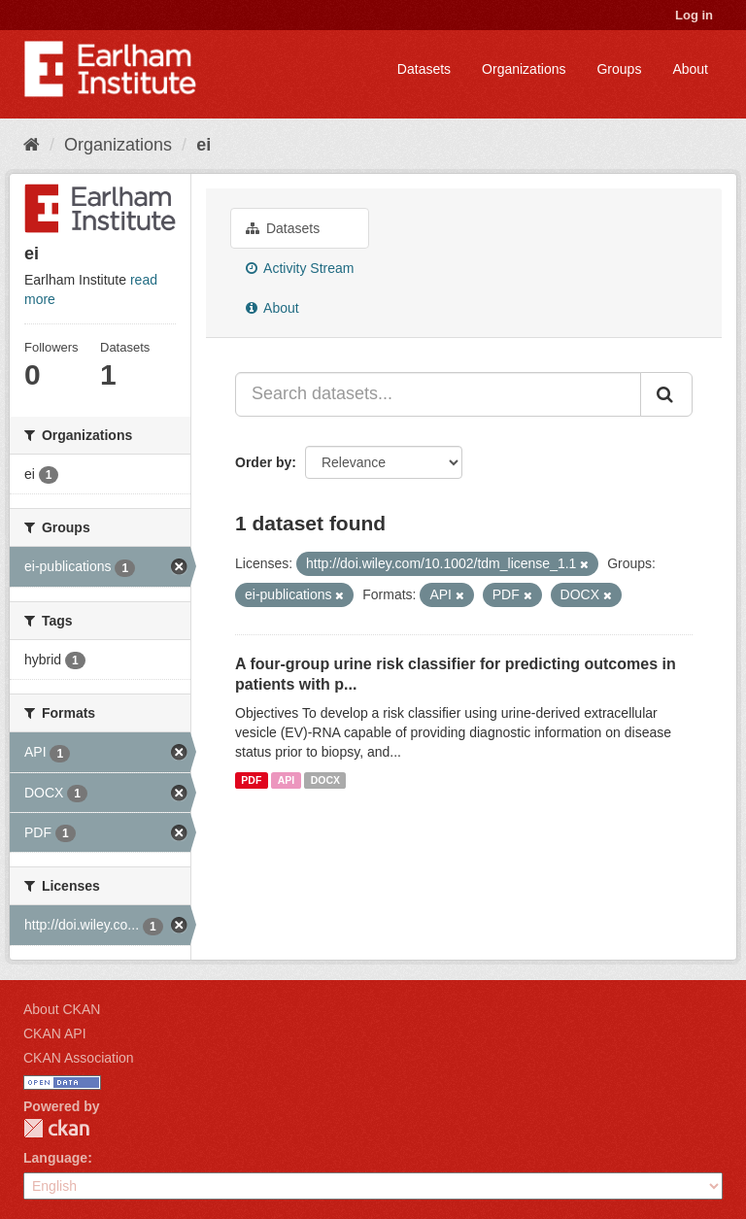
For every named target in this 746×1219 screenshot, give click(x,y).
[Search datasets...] (438, 394)
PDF (251, 780)
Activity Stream (300, 268)
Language (55, 1158)
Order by (263, 462)
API (286, 780)
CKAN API (54, 1033)
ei (203, 144)
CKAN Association (78, 1058)
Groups (618, 69)
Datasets (424, 69)
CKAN (56, 1128)
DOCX (325, 780)
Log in (694, 15)
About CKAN (61, 1009)
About (690, 69)
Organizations (523, 69)
